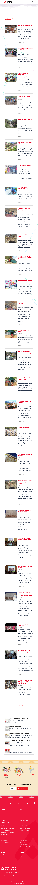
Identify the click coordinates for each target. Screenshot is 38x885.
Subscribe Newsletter (22, 788)
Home (10, 8)
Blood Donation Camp (24, 820)
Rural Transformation (4, 816)
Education (2, 813)
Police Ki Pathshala (23, 840)
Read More (21, 42)
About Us (21, 858)
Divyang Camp (22, 813)
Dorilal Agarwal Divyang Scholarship (7, 828)
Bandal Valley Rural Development (26, 828)
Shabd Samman (23, 854)
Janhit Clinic (22, 816)
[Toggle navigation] (32, 2)
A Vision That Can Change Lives (25, 846)
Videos (2, 856)
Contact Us (22, 861)
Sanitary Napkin (4, 840)
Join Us (13, 788)
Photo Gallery (3, 854)
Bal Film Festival (23, 848)
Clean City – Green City (24, 844)
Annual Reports (3, 858)
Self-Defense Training (5, 842)
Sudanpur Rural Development (25, 830)
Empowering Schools (4, 834)
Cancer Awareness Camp (24, 818)
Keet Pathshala (22, 842)
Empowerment (3, 818)
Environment (3, 820)
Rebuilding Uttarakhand (5, 822)
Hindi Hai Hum (22, 856)
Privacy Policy (16, 883)
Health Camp (22, 811)
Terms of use (22, 883)
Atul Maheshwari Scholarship (6, 830)
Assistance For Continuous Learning (7, 832)
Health (2, 811)
